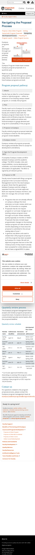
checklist (12, 412)
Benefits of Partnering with (14, 427)
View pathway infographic (22, 60)
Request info (30, 13)
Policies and (9, 441)
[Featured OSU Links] (28, 2)
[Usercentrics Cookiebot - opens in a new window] (25, 254)
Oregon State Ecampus (8, 548)
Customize (17, 294)
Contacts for (8, 459)
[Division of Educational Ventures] (32, 2)
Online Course (12, 439)
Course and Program (13, 430)
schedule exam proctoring (16, 410)
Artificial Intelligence (11, 453)
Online (21, 8)
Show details (24, 282)
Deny (17, 299)
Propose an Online (11, 432)
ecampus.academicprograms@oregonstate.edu (18, 396)
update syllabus (17, 408)
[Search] (24, 2)
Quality (7, 447)
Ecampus (30, 8)
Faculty (7, 424)
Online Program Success (21, 38)
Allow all (17, 288)
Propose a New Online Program (12, 31)
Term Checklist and (11, 456)
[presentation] (28, 2)
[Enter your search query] (15, 2)
